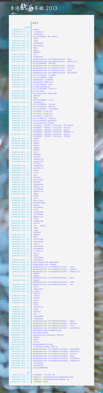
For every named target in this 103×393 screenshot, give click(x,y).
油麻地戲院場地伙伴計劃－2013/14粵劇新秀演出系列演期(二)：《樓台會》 (54, 267)
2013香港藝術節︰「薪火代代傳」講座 (44, 374)
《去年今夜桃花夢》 (38, 363)
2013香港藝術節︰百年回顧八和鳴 (42, 111)
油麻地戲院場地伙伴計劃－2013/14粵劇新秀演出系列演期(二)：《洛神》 (53, 284)
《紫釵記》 (36, 48)
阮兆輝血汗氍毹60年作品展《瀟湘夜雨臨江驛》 (46, 262)
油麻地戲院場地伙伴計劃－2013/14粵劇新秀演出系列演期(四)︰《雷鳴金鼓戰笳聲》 (57, 349)
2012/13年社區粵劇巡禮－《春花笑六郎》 (45, 88)
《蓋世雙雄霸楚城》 (38, 43)
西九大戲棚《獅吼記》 (39, 91)
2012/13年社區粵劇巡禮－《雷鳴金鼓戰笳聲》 (46, 109)
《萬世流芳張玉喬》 (38, 246)
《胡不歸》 (36, 209)
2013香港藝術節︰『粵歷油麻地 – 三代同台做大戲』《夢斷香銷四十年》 (53, 132)
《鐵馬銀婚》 (36, 234)
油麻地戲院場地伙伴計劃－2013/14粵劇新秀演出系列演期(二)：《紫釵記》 (54, 278)
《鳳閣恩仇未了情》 (38, 186)
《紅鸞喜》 (36, 41)
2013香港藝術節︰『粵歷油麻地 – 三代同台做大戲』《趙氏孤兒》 (51, 130)
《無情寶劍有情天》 (38, 57)
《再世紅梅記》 (37, 177)
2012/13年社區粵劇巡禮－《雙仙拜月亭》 (45, 104)
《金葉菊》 (36, 228)
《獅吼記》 (36, 50)
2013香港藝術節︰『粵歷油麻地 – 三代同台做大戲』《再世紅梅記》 (52, 136)
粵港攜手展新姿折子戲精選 (40, 332)
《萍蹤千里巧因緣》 (38, 239)
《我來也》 (36, 300)
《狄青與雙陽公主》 (38, 102)
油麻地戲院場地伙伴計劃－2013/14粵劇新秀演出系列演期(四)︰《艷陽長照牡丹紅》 (57, 351)
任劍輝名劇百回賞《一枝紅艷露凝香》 (43, 79)
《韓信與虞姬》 (37, 182)
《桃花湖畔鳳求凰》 (38, 248)
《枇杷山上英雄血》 (38, 179)
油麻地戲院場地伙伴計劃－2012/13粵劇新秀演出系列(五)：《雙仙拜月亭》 (54, 68)
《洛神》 (35, 54)
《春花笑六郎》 (37, 293)
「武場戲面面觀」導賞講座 (40, 381)
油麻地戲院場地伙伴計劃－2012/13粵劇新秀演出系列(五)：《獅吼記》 (53, 70)
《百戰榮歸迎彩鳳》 (38, 165)
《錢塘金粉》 (36, 138)
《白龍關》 (36, 195)
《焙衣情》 (36, 38)
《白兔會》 (36, 198)
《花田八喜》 (36, 253)
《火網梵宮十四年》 (38, 161)
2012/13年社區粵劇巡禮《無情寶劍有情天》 (45, 120)
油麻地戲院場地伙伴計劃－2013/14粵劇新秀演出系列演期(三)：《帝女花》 (54, 325)
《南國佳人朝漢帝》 (38, 289)
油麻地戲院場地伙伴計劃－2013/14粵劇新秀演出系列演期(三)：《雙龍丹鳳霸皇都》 (57, 328)
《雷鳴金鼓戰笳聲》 (38, 45)
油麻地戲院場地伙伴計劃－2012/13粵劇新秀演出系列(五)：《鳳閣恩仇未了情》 (55, 61)
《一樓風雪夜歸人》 (38, 32)
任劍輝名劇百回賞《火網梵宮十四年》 (43, 82)
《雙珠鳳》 (36, 170)
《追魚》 (35, 175)
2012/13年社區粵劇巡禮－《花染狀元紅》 (45, 118)
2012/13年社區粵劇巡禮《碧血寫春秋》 (44, 123)
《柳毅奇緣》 (36, 205)
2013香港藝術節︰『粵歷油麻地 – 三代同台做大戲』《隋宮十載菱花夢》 (53, 125)
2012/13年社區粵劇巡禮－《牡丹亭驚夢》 (45, 75)
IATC (13, 0)
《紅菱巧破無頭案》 (38, 207)
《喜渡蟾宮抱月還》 (38, 184)
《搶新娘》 (36, 255)
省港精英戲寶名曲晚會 (39, 202)
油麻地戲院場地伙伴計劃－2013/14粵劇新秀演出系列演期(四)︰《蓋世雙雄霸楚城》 (57, 358)
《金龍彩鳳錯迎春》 (38, 34)
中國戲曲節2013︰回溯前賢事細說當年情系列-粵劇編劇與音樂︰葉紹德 (53, 377)
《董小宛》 (36, 286)
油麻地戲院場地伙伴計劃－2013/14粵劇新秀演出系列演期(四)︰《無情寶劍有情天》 (57, 360)
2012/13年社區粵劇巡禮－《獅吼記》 (43, 84)
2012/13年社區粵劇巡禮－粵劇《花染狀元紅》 (46, 36)
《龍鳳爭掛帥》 (37, 95)
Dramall (33, 0)
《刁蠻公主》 (36, 244)
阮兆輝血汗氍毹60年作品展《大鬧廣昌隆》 (45, 264)
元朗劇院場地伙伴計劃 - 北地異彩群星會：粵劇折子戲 (48, 335)
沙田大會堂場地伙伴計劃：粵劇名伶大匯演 (45, 93)
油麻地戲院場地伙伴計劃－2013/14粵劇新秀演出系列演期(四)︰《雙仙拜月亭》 (55, 353)
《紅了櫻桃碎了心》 (38, 251)
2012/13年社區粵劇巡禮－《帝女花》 (43, 100)
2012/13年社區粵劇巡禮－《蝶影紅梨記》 (45, 63)
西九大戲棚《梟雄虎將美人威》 (42, 86)
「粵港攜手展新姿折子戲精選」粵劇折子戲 (45, 346)
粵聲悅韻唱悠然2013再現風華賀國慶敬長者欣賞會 (47, 330)
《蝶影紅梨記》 (37, 52)
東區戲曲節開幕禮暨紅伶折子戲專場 (43, 344)
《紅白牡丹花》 (37, 163)
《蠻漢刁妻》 (36, 223)
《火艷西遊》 (36, 295)
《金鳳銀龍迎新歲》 (38, 316)
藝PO (29, 0)
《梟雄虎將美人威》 (38, 159)
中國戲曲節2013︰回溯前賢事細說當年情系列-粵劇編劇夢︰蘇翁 (51, 379)
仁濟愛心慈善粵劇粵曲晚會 (40, 367)
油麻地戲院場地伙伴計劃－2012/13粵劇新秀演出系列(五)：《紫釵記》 (53, 59)
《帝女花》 (36, 152)
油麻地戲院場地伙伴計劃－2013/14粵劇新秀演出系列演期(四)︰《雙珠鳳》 (54, 356)
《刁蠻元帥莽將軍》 (38, 257)
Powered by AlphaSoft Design (42, 388)
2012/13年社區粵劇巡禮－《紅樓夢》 (43, 77)
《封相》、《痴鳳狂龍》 (40, 225)
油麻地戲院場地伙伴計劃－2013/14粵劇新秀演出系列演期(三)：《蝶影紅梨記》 (55, 323)
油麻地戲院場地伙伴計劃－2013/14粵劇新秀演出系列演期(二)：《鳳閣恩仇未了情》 (57, 271)
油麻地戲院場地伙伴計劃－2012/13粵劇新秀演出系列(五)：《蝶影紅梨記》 (54, 65)
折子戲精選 (36, 29)
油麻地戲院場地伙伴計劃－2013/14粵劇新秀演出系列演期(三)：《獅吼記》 (54, 321)
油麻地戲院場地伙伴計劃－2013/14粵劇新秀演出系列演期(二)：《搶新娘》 (54, 282)
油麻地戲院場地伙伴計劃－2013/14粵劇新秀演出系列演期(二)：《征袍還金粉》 (55, 269)
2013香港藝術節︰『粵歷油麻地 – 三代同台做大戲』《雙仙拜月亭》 (52, 127)
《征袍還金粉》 (37, 157)
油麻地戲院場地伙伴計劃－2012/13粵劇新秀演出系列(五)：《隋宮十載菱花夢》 (55, 72)
